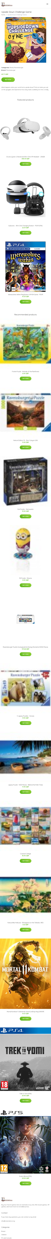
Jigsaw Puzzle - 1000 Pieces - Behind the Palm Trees (25, 785)
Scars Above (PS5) (25, 1176)
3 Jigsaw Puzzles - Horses (25, 716)
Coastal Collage (25, 854)
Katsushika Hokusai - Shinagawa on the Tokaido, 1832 (25, 923)
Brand (12, 67)
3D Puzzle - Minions (25, 578)
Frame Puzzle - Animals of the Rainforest (25, 371)
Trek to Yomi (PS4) (25, 1094)
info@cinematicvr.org (8, 1221)
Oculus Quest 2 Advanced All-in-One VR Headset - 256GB (25, 157)
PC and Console (6, 1238)
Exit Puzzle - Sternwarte (25, 509)
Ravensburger (18, 67)
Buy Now (8, 79)
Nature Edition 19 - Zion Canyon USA (25, 440)
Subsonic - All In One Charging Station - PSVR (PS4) (25, 226)
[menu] (47, 4)
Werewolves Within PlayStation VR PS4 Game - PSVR (25, 294)
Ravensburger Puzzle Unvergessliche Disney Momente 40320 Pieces (25, 647)
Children (3, 1234)
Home (3, 15)
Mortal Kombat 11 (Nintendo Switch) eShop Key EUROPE (25, 1012)
